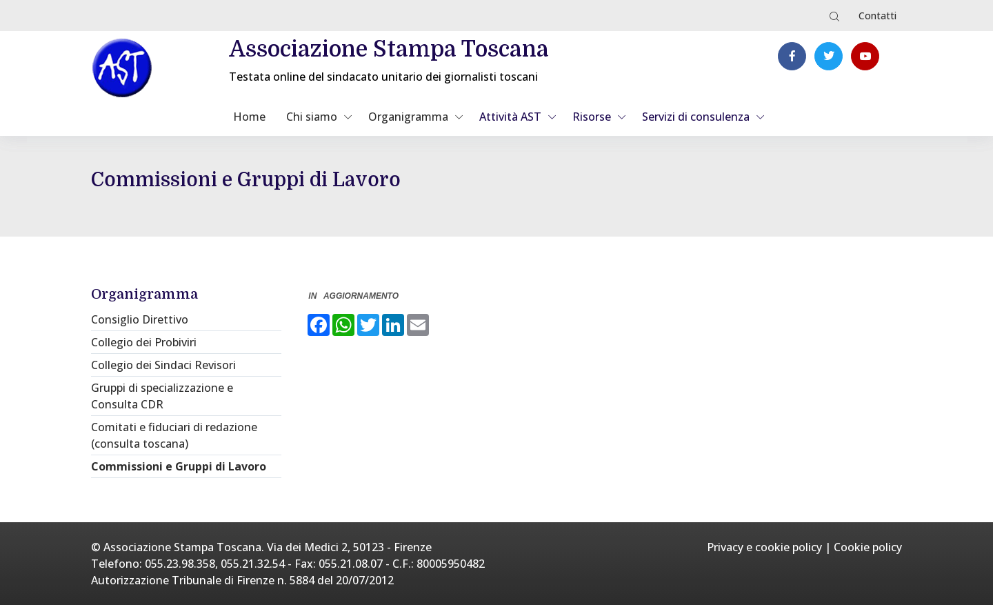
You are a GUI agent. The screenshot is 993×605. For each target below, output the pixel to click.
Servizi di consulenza (696, 116)
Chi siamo (311, 116)
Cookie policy (868, 547)
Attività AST (510, 116)
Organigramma (408, 116)
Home (249, 116)
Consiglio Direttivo (139, 319)
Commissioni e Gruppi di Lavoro (178, 466)
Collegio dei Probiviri (144, 342)
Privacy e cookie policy (764, 547)
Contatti (877, 15)
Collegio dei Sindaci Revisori (163, 365)
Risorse (591, 116)
